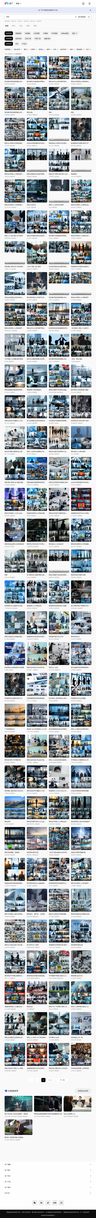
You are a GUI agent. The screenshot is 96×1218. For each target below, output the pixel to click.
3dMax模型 (64, 33)
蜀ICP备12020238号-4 (38, 1212)
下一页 (62, 1080)
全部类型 (9, 33)
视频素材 (18, 33)
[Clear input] (76, 17)
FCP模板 (54, 33)
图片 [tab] (13, 26)
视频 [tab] (6, 26)
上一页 (33, 1080)
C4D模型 (37, 33)
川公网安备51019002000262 (53, 1212)
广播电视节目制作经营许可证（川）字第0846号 (76, 1212)
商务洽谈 (26, 21)
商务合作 (13, 21)
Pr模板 (45, 33)
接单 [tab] (28, 26)
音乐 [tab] (21, 26)
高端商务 (38, 21)
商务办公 (20, 21)
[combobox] (19, 3)
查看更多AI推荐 (83, 1091)
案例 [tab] (35, 26)
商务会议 (32, 21)
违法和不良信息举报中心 (48, 1215)
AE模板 (27, 33)
